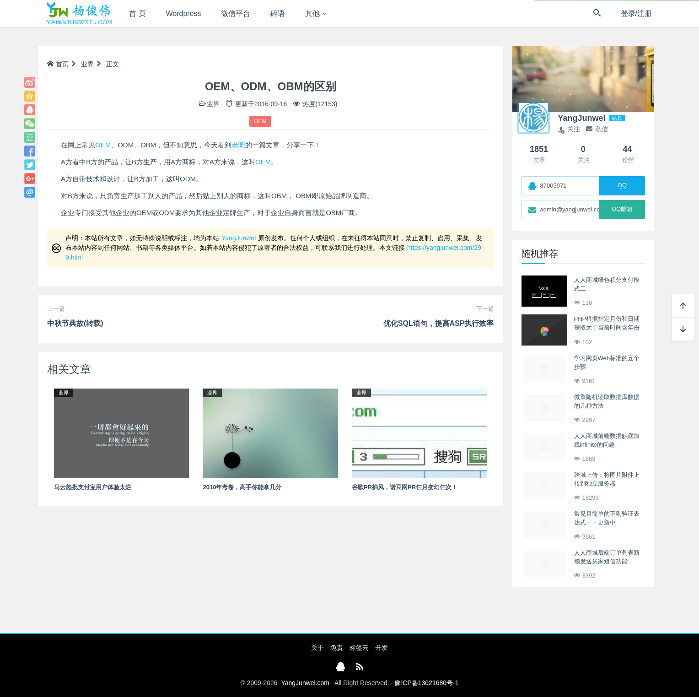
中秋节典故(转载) (75, 323)
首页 (58, 64)
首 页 (137, 13)
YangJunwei (238, 238)
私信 (597, 129)
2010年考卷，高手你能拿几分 (242, 487)
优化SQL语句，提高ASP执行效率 (438, 323)
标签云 (359, 647)
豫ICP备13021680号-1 (426, 682)
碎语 (277, 13)
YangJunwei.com (305, 682)
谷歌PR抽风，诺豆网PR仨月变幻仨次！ (404, 487)
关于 (317, 647)
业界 (87, 64)
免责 (336, 647)
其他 (312, 13)
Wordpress (183, 13)
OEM (260, 121)
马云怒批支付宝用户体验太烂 (92, 487)
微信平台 (235, 13)
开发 (381, 647)
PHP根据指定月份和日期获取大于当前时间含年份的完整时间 (607, 327)
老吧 (238, 145)
